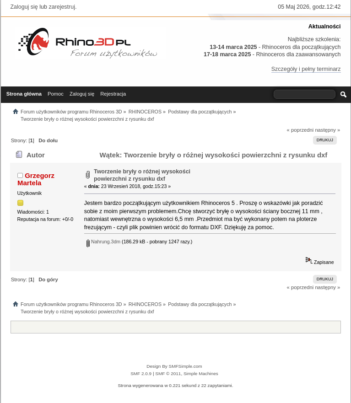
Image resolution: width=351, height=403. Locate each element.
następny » (327, 130)
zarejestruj (62, 7)
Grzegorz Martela (35, 179)
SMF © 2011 (168, 373)
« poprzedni (300, 130)
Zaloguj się (24, 7)
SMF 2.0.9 (140, 373)
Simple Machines (201, 373)
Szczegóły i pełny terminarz (306, 69)
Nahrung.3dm (103, 241)
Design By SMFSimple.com (174, 366)
